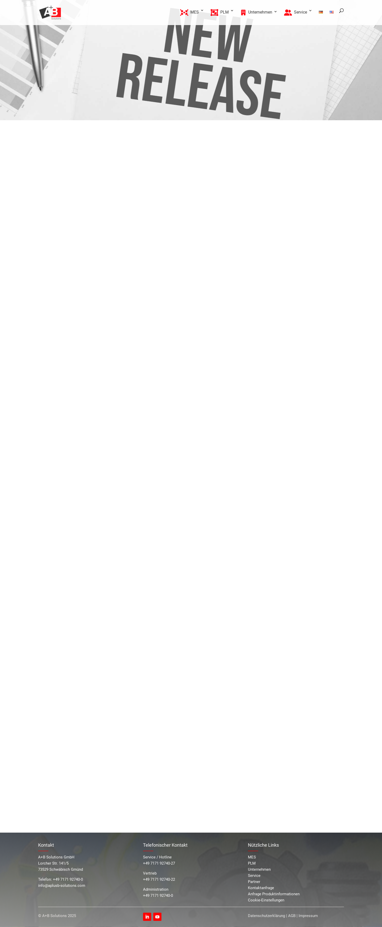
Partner (254, 881)
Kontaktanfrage (261, 888)
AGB (292, 915)
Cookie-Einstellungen (266, 900)
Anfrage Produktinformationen (274, 894)
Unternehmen (259, 869)
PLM (252, 863)
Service (254, 875)
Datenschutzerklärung (266, 915)
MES (252, 857)
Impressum (308, 915)
